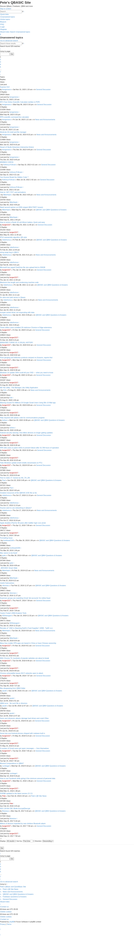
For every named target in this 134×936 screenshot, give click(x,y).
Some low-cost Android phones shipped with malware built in (22, 733)
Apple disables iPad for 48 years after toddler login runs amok (23, 523)
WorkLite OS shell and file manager (13, 132)
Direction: (44, 841)
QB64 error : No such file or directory (13, 703)
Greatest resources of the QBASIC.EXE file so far (18, 493)
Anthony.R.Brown (9, 165)
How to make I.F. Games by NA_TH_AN (15, 478)
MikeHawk (7, 195)
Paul (4, 480)
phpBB (11, 922)
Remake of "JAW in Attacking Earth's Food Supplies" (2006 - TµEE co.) (26, 628)
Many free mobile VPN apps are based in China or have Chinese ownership (28, 643)
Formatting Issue (6, 538)
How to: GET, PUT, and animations (13, 192)
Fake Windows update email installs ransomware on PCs (21, 463)
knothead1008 (8, 540)
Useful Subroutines (7, 583)
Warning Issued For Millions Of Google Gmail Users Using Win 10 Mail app (28, 403)
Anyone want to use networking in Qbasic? (16, 508)
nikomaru (5, 585)
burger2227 (6, 225)
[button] (0, 49)
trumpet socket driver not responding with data (17, 312)
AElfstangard (7, 615)
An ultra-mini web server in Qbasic (13, 297)
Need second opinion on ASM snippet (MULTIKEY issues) (21, 207)
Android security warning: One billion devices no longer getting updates (26, 433)
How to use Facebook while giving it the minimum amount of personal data (27, 778)
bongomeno (6, 89)
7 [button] (0, 72)
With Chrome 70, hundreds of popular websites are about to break (24, 658)
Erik (4, 390)
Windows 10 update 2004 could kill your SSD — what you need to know (26, 372)
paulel (4, 691)
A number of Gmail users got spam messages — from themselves (24, 748)
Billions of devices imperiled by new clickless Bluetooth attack (23, 823)
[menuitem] (7, 17)
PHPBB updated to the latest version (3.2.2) (16, 793)
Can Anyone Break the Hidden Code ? (14, 177)
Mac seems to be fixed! (8, 553)
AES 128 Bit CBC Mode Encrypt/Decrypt (15, 808)
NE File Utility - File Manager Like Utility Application (19, 388)
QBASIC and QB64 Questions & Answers (51, 210)
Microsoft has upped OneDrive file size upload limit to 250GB (22, 267)
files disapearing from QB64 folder (12, 688)
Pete (4, 796)
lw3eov (4, 420)
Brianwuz (5, 811)
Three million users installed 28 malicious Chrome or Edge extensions (26, 327)
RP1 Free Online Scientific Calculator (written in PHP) (20, 102)
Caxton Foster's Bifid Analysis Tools (13, 613)
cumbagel (5, 766)
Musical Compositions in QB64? (12, 763)
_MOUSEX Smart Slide (8, 568)
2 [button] (0, 59)
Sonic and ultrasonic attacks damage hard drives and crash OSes (24, 718)
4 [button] (0, 64)
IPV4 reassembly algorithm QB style (13, 237)
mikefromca (6, 240)
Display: (8, 841)
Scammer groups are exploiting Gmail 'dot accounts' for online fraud (25, 598)
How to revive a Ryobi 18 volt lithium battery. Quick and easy (22, 222)
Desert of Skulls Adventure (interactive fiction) (17, 147)
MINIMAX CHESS (6, 162)
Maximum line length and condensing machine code (19, 282)
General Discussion (43, 89)
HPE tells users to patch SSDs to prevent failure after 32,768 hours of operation (29, 448)
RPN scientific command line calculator (14, 117)
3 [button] (0, 62)
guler (4, 555)
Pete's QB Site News (38, 796)
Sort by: (25, 841)
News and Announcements (45, 119)
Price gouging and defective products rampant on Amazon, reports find (26, 357)
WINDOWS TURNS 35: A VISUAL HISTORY (16, 342)
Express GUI (5, 87)
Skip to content (5, 9)
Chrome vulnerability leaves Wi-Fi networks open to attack (21, 673)
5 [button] (0, 67)
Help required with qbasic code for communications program (22, 418)
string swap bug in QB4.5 (9, 252)
